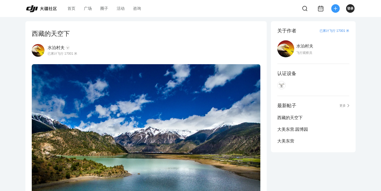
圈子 (104, 8)
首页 (71, 8)
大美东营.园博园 (292, 129)
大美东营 (285, 141)
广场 (88, 8)
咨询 (137, 8)
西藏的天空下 (290, 117)
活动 (121, 8)
